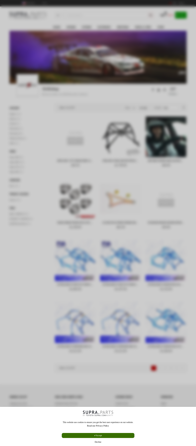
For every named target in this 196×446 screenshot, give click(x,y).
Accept (99, 435)
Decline (98, 442)
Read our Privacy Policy (98, 426)
